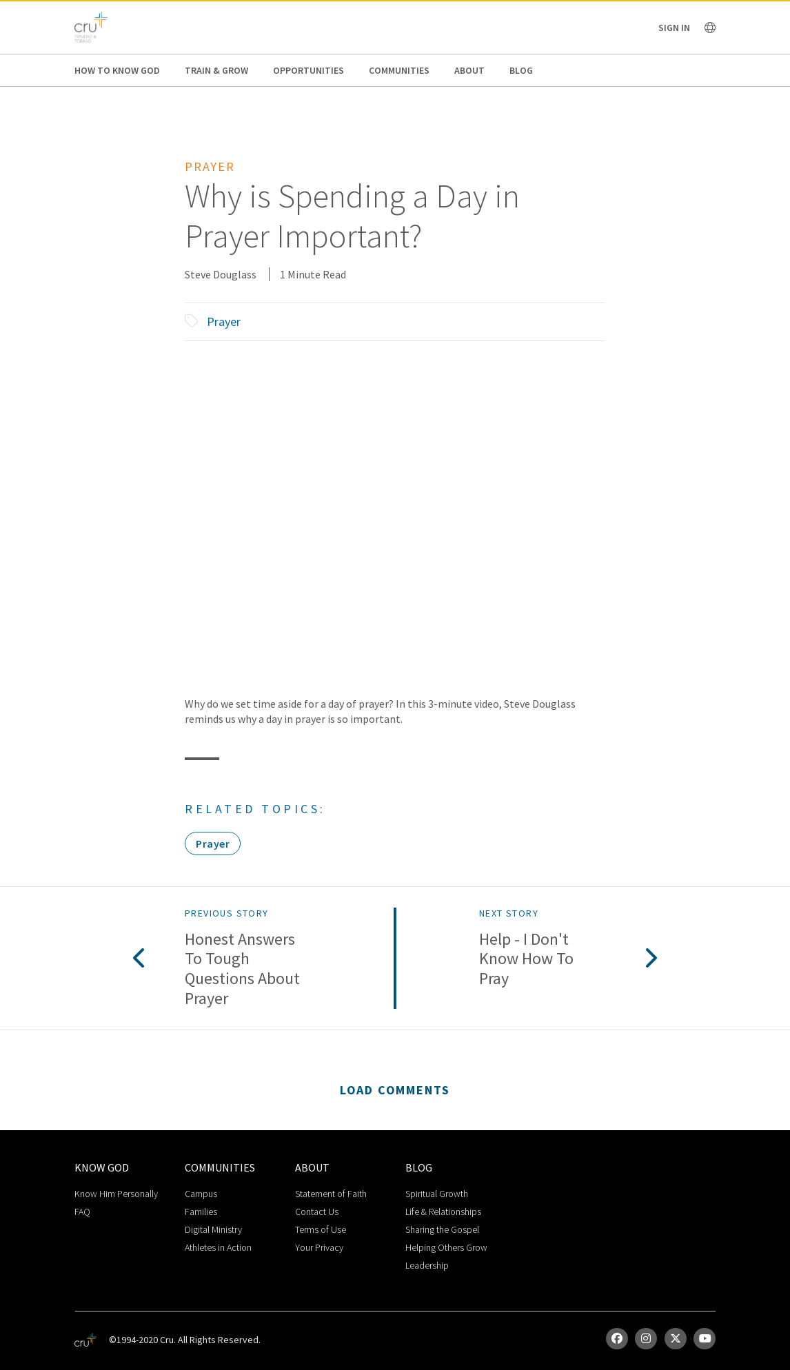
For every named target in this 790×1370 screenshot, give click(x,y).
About (469, 70)
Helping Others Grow (446, 1247)
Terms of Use (320, 1229)
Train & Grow (216, 70)
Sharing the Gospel (442, 1229)
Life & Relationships (443, 1211)
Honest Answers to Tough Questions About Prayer (242, 969)
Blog (521, 70)
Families (201, 1211)
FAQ (82, 1211)
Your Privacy (319, 1247)
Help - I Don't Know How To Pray (526, 959)
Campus (201, 1193)
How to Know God (117, 70)
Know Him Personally (116, 1193)
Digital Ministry (213, 1229)
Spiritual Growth (436, 1193)
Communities (399, 70)
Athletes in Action (218, 1247)
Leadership (427, 1265)
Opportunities (308, 70)
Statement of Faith (331, 1193)
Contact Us (316, 1211)
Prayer (224, 321)
